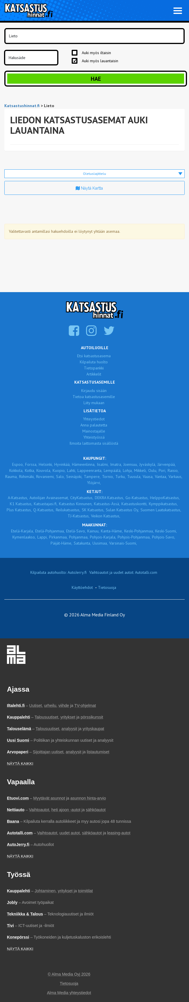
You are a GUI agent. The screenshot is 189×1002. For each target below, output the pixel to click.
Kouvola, (43, 470)
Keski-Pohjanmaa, (139, 531)
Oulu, (152, 470)
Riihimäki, (27, 476)
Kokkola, (16, 470)
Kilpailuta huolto (94, 361)
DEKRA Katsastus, (109, 497)
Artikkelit (93, 374)
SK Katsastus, (93, 509)
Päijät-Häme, (61, 543)
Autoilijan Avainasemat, (49, 497)
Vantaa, (161, 476)
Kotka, (30, 470)
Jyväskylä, (147, 464)
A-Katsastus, (18, 497)
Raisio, (173, 470)
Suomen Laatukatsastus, (160, 509)
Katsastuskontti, (134, 503)
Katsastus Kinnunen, (75, 503)
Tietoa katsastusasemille (94, 396)
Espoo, (18, 464)
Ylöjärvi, (94, 482)
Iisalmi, (103, 464)
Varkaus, (175, 476)
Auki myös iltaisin (96, 52)
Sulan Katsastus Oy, (122, 509)
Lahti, (71, 470)
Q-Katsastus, (43, 509)
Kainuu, (93, 531)
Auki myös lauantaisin (100, 60)
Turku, (120, 476)
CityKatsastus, (81, 497)
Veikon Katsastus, (105, 516)
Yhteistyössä (94, 437)
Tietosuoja (107, 587)
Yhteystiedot (94, 419)
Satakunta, (82, 543)
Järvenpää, (167, 464)
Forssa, (31, 464)
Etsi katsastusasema (94, 355)
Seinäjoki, (74, 476)
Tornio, (108, 476)
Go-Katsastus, (137, 497)
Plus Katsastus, (19, 509)
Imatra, (116, 464)
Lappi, (42, 537)
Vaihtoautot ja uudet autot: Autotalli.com (123, 572)
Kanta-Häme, (112, 531)
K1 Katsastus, (21, 503)
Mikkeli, (140, 470)
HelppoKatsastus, (165, 497)
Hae (96, 79)
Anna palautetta (93, 425)
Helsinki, (46, 464)
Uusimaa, (100, 543)
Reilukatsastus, (68, 509)
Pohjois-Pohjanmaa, (134, 537)
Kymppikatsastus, (163, 503)
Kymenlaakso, (24, 537)
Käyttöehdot (82, 587)
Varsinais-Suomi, (123, 543)
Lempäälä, (112, 470)
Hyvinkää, (62, 464)
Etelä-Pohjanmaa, (50, 531)
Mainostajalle (93, 431)
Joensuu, (130, 464)
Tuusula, (134, 476)
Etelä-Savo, (76, 531)
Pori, (162, 470)
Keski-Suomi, (166, 531)
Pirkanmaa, (58, 537)
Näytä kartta (89, 188)
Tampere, (92, 476)
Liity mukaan (94, 402)
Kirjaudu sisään (94, 390)
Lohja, (128, 470)
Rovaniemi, (45, 476)
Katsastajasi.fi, (46, 503)
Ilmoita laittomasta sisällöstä (93, 443)
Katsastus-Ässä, (107, 503)
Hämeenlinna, (83, 464)
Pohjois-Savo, (163, 537)
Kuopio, (59, 470)
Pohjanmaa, (78, 537)
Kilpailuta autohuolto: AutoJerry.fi (58, 572)
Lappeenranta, (89, 470)
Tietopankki (94, 368)
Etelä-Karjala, (22, 531)
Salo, (60, 476)
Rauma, (11, 476)
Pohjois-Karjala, (103, 537)
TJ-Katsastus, (79, 516)
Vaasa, (148, 476)
